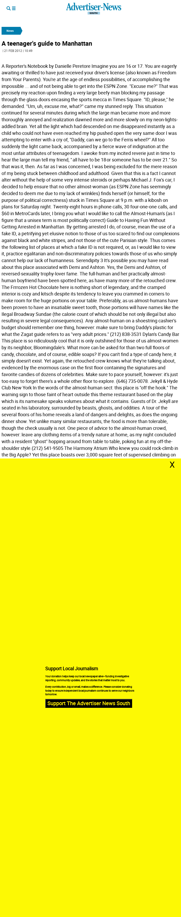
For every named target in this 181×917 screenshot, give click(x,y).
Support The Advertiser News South (88, 703)
